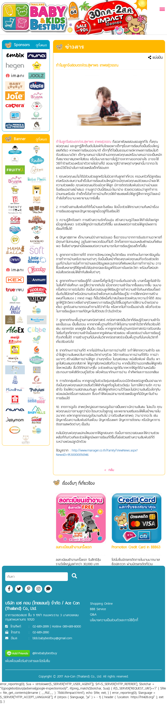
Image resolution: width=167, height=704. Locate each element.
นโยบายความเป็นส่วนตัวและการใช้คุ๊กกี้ (114, 620)
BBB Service (98, 609)
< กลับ (109, 470)
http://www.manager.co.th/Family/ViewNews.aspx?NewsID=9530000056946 (97, 452)
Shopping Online (101, 603)
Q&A (93, 614)
